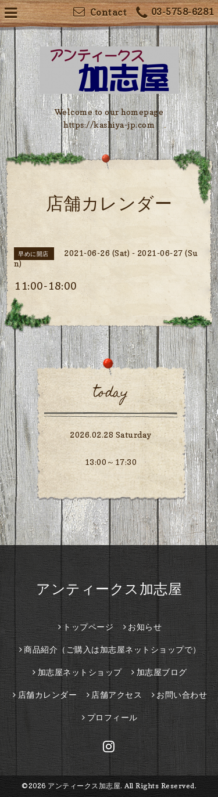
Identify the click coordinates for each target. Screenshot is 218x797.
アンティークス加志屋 (109, 588)
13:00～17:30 (111, 462)
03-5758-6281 (175, 13)
